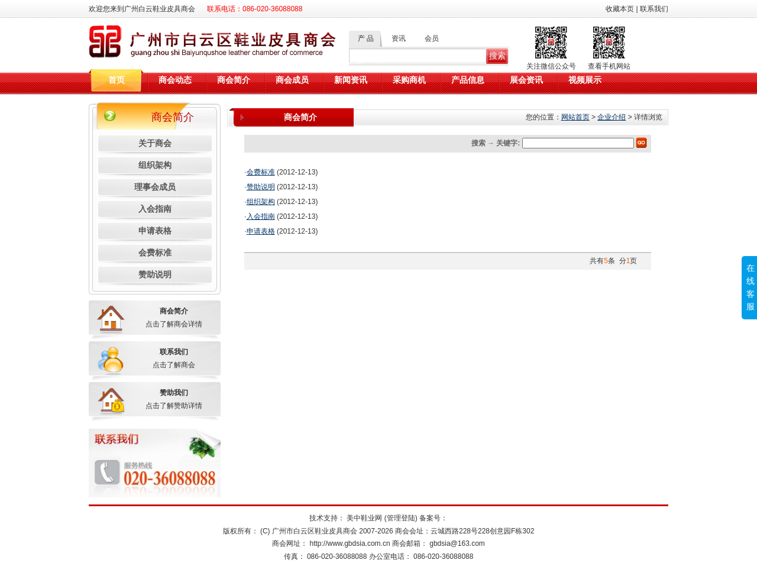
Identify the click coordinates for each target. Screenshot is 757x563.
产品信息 (467, 80)
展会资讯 (526, 80)
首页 (116, 80)
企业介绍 (611, 117)
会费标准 (155, 252)
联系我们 (654, 9)
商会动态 (175, 80)
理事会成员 (155, 187)
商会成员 (292, 80)
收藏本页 (620, 9)
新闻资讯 (350, 80)
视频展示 (584, 80)
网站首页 (575, 117)
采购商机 (409, 80)
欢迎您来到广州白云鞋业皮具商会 (142, 9)
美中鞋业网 (363, 518)
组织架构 (155, 165)
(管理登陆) (401, 518)
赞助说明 (155, 274)
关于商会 (155, 143)
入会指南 (155, 208)
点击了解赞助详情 (173, 406)
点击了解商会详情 (173, 324)
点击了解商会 (174, 365)
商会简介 (233, 80)
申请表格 (155, 230)
